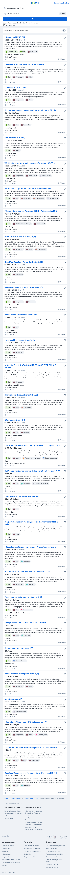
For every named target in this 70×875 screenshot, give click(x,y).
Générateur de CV (52, 864)
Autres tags (8, 816)
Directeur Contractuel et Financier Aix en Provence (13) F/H (31, 773)
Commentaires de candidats (11, 862)
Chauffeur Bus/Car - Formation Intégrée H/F (24, 262)
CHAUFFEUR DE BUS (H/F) (16, 87)
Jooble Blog (27, 854)
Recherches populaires (13, 804)
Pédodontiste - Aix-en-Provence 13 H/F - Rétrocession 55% (31, 211)
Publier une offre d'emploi (32, 848)
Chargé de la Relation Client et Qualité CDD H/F (25, 623)
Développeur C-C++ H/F (15, 420)
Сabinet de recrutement (31, 846)
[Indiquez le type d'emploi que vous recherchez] (35, 8)
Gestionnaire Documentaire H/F (19, 648)
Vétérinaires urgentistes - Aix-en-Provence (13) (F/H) (28, 188)
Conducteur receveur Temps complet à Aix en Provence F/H (31, 747)
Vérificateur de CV (52, 867)
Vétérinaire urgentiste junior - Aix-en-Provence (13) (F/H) (30, 163)
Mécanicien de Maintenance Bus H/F (21, 315)
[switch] (64, 30)
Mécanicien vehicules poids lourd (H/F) (22, 674)
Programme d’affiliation (31, 857)
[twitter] (61, 837)
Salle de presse (6, 854)
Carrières (4, 865)
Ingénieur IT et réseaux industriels (20, 340)
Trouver (35, 19)
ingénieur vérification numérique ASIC (21, 496)
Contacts (5, 851)
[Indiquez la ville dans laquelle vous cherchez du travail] (35, 13)
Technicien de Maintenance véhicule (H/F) (23, 597)
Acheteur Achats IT (13, 699)
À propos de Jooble (8, 846)
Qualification (9, 819)
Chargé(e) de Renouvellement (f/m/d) (21, 395)
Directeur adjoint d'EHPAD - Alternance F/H (24, 287)
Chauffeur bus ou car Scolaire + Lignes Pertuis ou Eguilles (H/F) (32, 445)
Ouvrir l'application (61, 3)
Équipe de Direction (8, 857)
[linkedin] (66, 837)
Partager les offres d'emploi (32, 851)
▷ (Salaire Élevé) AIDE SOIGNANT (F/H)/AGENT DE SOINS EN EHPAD (31, 366)
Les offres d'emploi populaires (55, 846)
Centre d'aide (6, 848)
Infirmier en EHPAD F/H (15, 37)
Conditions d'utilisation (53, 851)
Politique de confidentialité (54, 854)
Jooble (13, 872)
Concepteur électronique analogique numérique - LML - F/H (31, 110)
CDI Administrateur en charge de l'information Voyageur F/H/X (32, 471)
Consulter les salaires (53, 857)
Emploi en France (51, 848)
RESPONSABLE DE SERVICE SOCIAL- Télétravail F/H (27, 572)
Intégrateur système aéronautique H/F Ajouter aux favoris (30, 547)
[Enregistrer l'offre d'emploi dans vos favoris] (64, 38)
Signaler (61, 59)
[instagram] (55, 837)
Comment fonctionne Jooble (11, 860)
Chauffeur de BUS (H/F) (15, 138)
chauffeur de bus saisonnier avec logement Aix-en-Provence (34, 818)
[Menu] (3, 3)
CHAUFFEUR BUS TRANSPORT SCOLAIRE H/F (24, 64)
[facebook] (50, 837)
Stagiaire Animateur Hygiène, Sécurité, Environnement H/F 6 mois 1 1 (31, 523)
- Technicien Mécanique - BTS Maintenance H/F (26, 722)
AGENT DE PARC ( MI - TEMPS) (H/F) (20, 237)
